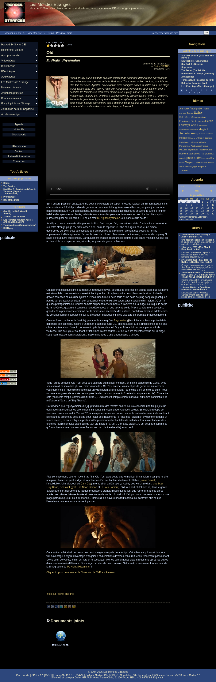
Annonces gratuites (12, 92)
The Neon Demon (87, 487)
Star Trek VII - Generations (194, 61)
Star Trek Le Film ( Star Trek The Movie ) (197, 57)
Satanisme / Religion (198, 153)
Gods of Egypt (68, 487)
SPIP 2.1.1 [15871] (42, 675)
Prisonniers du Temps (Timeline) (197, 74)
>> (211, 186)
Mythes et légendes (204, 138)
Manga (195, 134)
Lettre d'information (19, 156)
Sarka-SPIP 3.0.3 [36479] (69, 675)
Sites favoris (19, 134)
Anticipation (196, 108)
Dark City (86, 483)
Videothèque (35, 33)
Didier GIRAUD (162, 66)
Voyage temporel (197, 166)
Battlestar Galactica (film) (194, 83)
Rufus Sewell (147, 480)
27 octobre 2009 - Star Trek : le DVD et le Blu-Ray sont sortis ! (196, 261)
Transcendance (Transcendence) (19, 225)
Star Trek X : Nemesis (192, 64)
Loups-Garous (192, 130)
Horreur (193, 125)
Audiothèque (8, 76)
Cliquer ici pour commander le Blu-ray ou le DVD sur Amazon (80, 572)
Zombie (183, 170)
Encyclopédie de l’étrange (15, 103)
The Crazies (9, 186)
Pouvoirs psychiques (188, 150)
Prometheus (9, 197)
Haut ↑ (161, 677)
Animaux (184, 108)
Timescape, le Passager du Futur (197, 80)
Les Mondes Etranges (50, 4)
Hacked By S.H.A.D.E (13, 44)
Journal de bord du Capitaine (17, 109)
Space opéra (193, 158)
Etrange (190, 113)
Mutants (192, 138)
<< (182, 186)
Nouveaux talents (11, 87)
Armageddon (187, 77)
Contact (19, 151)
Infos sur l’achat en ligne (60, 593)
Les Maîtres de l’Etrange (15, 82)
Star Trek (206, 158)
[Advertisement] (17, 303)
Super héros (193, 162)
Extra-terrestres (191, 114)
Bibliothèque (8, 66)
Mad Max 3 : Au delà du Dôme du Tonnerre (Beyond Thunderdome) (19, 191)
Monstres (184, 137)
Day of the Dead (11, 200)
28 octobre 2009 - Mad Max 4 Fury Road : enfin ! (195, 248)
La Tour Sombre (110, 487)
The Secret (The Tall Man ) (194, 71)
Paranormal (184, 146)
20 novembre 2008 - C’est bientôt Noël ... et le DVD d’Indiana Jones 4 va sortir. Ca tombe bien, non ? (198, 275)
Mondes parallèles (206, 134)
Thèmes (197, 100)
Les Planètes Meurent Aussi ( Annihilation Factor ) (18, 221)
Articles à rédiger (10, 114)
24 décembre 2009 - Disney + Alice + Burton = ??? (195, 236)
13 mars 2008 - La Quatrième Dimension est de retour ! (195, 288)
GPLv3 (114, 675)
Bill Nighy (8, 228)
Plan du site (19, 146)
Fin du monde (198, 121)
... (204, 92)
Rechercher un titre (12, 49)
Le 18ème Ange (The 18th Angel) (197, 86)
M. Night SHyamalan (78, 566)
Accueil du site (13, 33)
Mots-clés (19, 129)
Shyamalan (120, 320)
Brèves (197, 227)
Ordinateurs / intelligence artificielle (192, 142)
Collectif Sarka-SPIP (96, 675)
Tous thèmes (208, 163)
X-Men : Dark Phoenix (14, 217)
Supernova (186, 67)
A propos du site (10, 55)
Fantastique (200, 117)
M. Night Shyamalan (108, 218)
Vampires (184, 166)
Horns (6, 183)
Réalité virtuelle (205, 150)
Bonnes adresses (11, 98)
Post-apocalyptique (199, 146)
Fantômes (184, 121)
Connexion (19, 161)
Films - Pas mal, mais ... (61, 33)
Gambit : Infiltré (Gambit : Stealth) (16, 212)
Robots (182, 153)
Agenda (19, 124)
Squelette (125, 675)
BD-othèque (8, 71)
